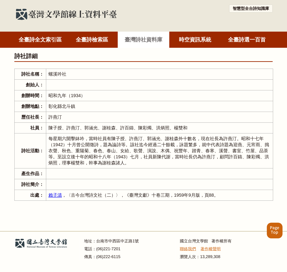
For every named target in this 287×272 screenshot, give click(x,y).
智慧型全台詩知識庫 (251, 8)
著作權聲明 (210, 249)
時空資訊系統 (195, 40)
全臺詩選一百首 (247, 40)
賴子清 (55, 195)
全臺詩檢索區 (92, 40)
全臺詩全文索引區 (40, 40)
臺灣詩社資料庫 (143, 40)
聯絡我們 (188, 249)
